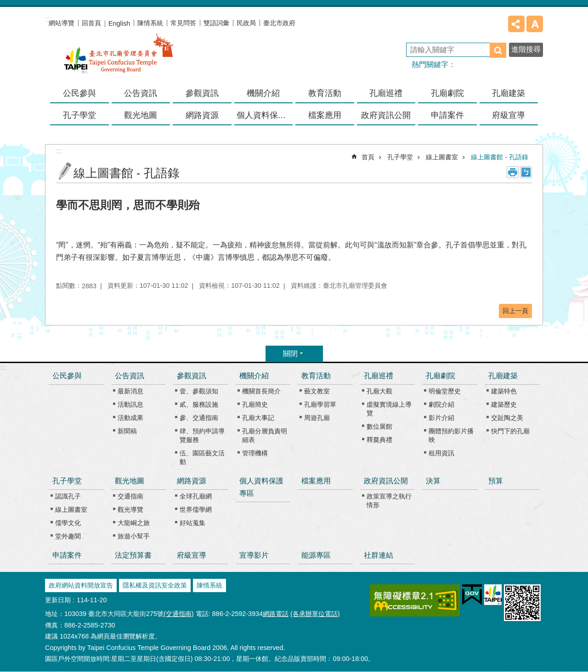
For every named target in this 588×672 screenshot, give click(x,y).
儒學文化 (68, 522)
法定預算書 (133, 555)
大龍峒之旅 (134, 522)
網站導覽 (61, 23)
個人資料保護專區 (265, 115)
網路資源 (191, 481)
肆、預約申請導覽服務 (202, 435)
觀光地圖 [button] (140, 115)
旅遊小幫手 (134, 536)
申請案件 (447, 115)
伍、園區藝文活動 (202, 457)
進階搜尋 (526, 49)
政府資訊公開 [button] (386, 115)
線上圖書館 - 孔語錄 (499, 157)
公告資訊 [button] (140, 93)
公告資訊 (129, 376)
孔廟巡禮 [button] (385, 93)
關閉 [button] (290, 354)
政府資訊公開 (386, 481)
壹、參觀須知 (199, 391)
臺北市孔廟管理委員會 (118, 59)
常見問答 (183, 23)
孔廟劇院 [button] (447, 93)
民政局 (246, 23)
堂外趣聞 (68, 536)
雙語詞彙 (216, 23)
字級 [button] (534, 24)
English (119, 23)
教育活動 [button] (324, 93)
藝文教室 (317, 391)
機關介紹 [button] (263, 93)
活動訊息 (130, 404)
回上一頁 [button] (515, 310)
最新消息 (130, 391)
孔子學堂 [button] (79, 115)
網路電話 (275, 613)
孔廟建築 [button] (508, 93)
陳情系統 (150, 23)
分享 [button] (516, 24)
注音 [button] (526, 172)
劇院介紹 (441, 404)
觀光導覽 (130, 509)
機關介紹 (254, 376)
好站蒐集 (192, 522)
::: (3, 367)
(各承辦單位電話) (315, 613)
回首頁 (91, 23)
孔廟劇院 (440, 376)
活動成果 (130, 417)
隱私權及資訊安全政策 (155, 585)
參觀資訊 (191, 376)
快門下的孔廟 (510, 431)
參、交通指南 (199, 417)
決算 (433, 481)
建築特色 (504, 391)
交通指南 (130, 496)
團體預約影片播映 (451, 435)
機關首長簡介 (261, 391)
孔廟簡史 (255, 404)
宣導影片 (254, 555)
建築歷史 (504, 404)
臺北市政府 (279, 23)
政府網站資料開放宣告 (81, 585)
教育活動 (316, 376)
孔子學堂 (400, 157)
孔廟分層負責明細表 (264, 435)
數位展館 (379, 426)
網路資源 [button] (202, 115)
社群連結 (378, 555)
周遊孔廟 (317, 417)
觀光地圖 (129, 481)
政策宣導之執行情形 (389, 501)
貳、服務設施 (199, 404)
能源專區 (316, 555)
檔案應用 (324, 115)
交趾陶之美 (507, 417)
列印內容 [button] (513, 172)
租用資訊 (441, 453)
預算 (495, 481)
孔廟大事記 (258, 417)
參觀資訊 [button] (202, 93)
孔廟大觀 (379, 391)
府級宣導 (508, 115)
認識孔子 (68, 496)
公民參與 (79, 93)
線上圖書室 (442, 157)
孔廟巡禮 (378, 376)
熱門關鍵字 (430, 64)
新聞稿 (127, 431)
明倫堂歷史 (445, 391)
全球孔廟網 (196, 496)
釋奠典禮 (379, 439)
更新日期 (58, 600)
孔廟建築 (503, 376)
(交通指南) (179, 613)
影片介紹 (441, 417)
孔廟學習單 (320, 404)
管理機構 (255, 453)
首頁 (368, 157)
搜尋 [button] (498, 50)
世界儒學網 (196, 509)
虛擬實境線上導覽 (389, 409)
